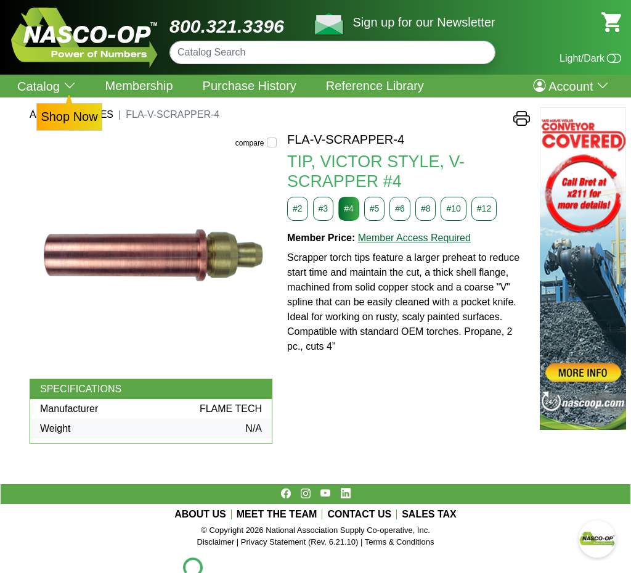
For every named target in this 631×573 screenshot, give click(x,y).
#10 (453, 208)
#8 (426, 208)
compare (249, 143)
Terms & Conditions (399, 541)
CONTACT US (359, 514)
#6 (400, 208)
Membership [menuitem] (139, 86)
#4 (349, 208)
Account (571, 86)
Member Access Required (414, 238)
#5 (375, 208)
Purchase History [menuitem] (249, 86)
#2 (298, 208)
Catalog (46, 86)
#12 (484, 208)
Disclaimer (216, 541)
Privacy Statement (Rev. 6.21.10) (300, 541)
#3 (323, 208)
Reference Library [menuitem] (375, 86)
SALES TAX (429, 514)
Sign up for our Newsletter (423, 22)
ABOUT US (200, 514)
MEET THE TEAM (277, 514)
